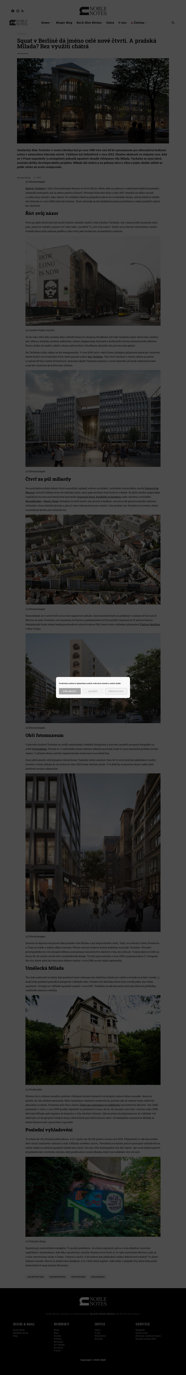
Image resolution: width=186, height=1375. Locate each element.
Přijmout (70, 691)
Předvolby (116, 691)
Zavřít (93, 691)
